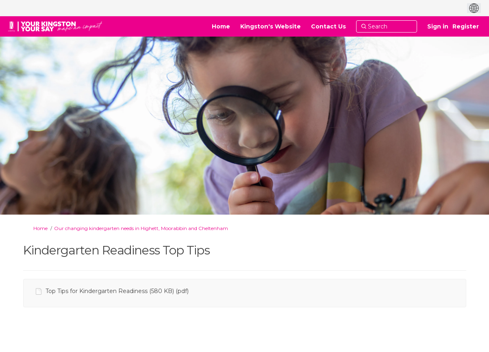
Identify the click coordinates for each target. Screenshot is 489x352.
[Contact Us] (328, 26)
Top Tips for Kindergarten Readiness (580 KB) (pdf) (117, 291)
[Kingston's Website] (270, 26)
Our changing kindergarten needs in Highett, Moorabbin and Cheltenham (141, 228)
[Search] (386, 26)
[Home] (221, 26)
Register (465, 26)
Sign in (437, 26)
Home (40, 228)
